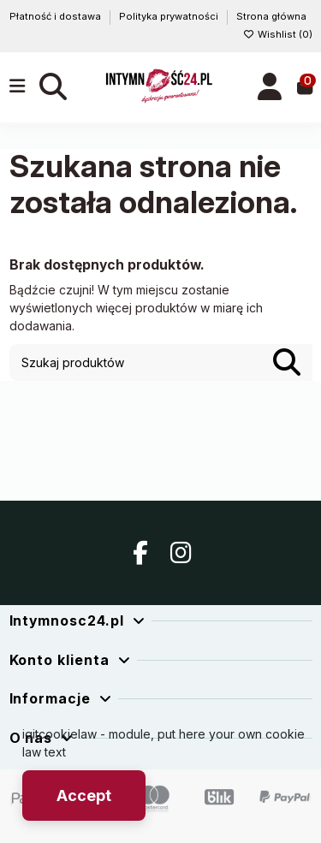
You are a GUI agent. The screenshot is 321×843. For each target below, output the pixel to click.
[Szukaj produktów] (286, 362)
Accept (83, 795)
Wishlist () (277, 34)
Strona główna (271, 16)
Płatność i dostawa (56, 16)
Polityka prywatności (170, 16)
